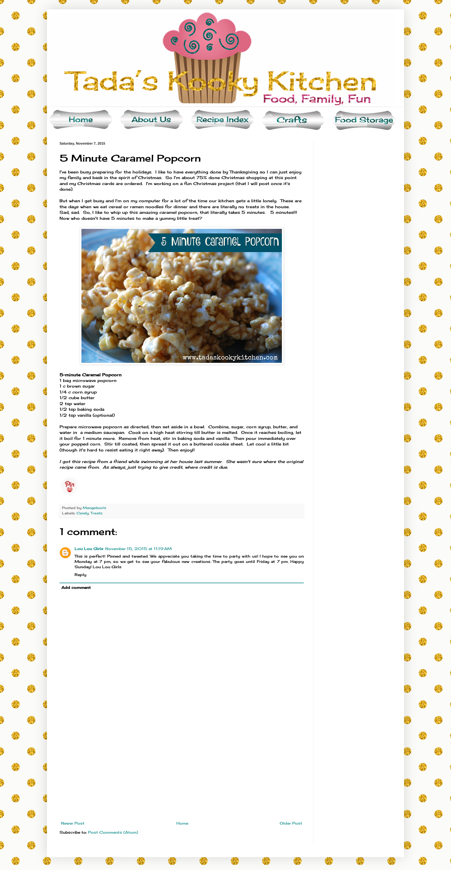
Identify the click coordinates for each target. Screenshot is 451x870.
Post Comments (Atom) (113, 832)
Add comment (76, 587)
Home (182, 823)
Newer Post (73, 823)
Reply (80, 574)
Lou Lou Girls (89, 548)
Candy (82, 513)
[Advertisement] (182, 774)
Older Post (291, 823)
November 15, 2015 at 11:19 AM (138, 548)
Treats (96, 513)
